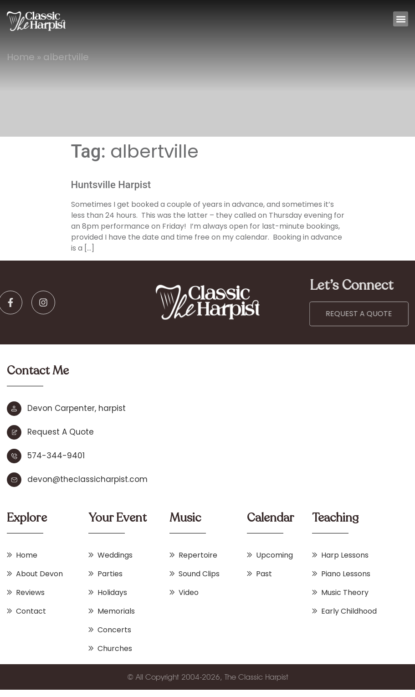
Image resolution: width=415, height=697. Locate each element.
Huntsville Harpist (111, 184)
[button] (400, 18)
